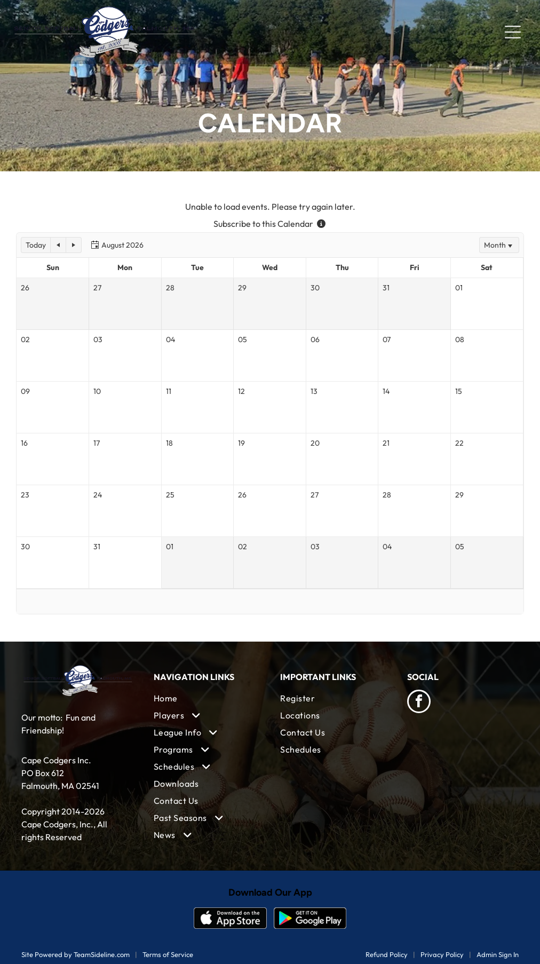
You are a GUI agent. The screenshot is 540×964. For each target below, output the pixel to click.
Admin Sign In (498, 954)
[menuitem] (207, 698)
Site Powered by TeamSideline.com (75, 954)
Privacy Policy (442, 954)
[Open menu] (513, 32)
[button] (36, 245)
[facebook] (419, 703)
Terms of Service (167, 954)
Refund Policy (387, 954)
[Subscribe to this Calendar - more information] (321, 223)
